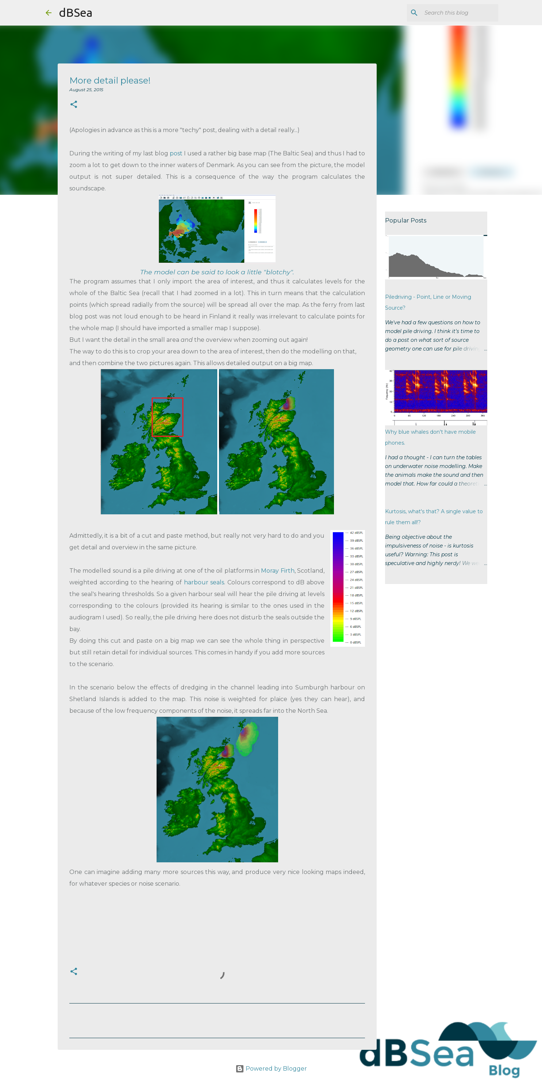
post (176, 153)
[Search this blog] (460, 13)
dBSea (75, 12)
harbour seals (204, 582)
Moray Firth (277, 570)
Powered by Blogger (271, 1068)
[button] (73, 105)
